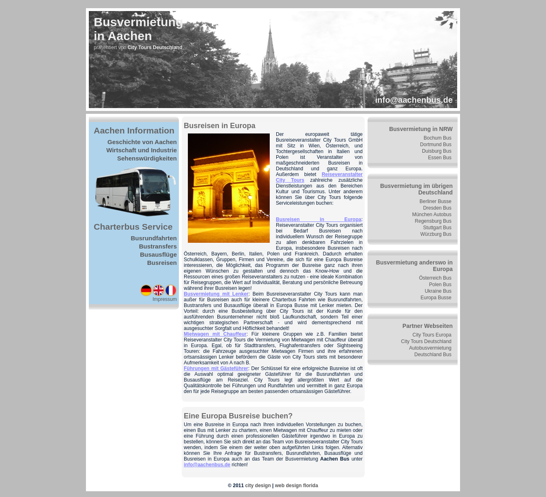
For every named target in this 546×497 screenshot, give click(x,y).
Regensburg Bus (433, 221)
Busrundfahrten (154, 238)
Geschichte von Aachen (142, 141)
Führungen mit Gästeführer (216, 368)
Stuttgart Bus (437, 227)
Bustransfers (158, 246)
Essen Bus (439, 157)
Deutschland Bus (432, 354)
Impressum (165, 299)
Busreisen (162, 262)
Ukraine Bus (438, 291)
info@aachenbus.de (414, 99)
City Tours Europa (432, 335)
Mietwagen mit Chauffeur (215, 334)
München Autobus (431, 214)
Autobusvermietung (430, 348)
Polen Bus (440, 284)
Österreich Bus (435, 278)
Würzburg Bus (435, 234)
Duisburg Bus (436, 151)
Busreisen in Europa (318, 219)
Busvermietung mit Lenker (216, 294)
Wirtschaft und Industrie (141, 150)
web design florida (296, 485)
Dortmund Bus (435, 144)
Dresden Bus (437, 208)
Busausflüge (158, 254)
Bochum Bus (437, 138)
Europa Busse (436, 297)
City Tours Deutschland (426, 341)
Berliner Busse (435, 201)
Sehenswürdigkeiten (147, 158)
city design (258, 485)
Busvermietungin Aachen (138, 29)
